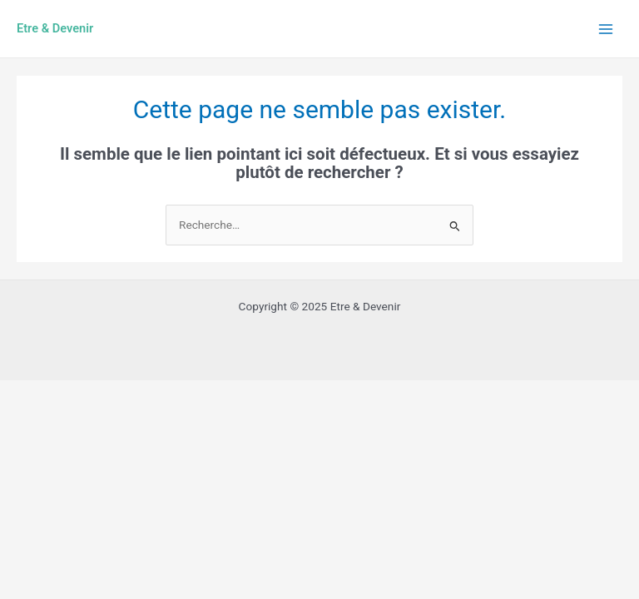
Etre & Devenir (55, 28)
